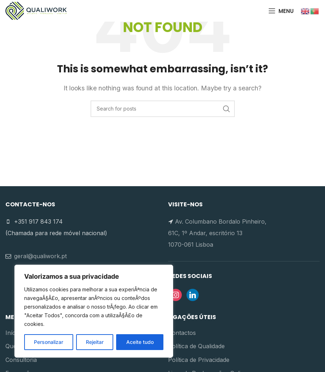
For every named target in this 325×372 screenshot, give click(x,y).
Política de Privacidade (198, 359)
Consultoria (21, 359)
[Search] (163, 108)
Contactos (182, 332)
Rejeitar (95, 342)
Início (12, 332)
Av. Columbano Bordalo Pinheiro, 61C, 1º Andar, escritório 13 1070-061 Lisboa (217, 233)
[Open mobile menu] (281, 11)
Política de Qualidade (196, 346)
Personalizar (48, 342)
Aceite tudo (140, 342)
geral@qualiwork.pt (40, 256)
